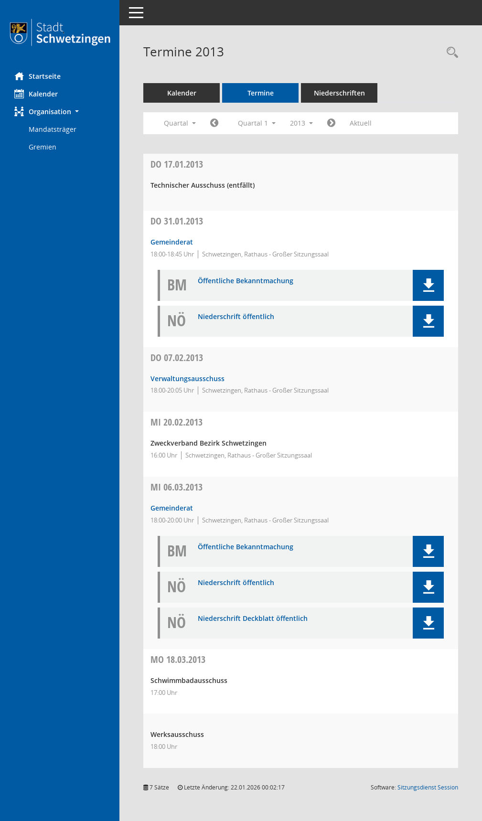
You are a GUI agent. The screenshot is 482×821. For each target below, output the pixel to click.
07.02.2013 (176, 357)
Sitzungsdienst (427, 787)
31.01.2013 (176, 220)
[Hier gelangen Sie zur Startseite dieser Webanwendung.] (59, 32)
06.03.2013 (176, 486)
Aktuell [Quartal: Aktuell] (361, 123)
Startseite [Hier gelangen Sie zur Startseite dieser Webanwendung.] (37, 76)
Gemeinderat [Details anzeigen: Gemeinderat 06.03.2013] (171, 507)
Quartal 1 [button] (257, 123)
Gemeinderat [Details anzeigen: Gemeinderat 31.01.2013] (171, 241)
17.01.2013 (176, 164)
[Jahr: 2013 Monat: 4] (331, 123)
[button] (59, 111)
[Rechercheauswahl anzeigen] (450, 53)
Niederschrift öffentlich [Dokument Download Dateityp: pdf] (236, 317)
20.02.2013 (176, 422)
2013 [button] (301, 123)
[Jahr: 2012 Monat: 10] (214, 123)
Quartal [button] (180, 123)
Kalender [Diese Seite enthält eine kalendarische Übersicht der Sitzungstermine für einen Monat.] (36, 93)
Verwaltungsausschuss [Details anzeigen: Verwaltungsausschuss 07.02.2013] (187, 378)
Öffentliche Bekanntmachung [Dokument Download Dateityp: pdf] (245, 281)
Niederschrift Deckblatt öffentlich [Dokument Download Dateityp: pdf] (253, 619)
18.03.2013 (177, 659)
